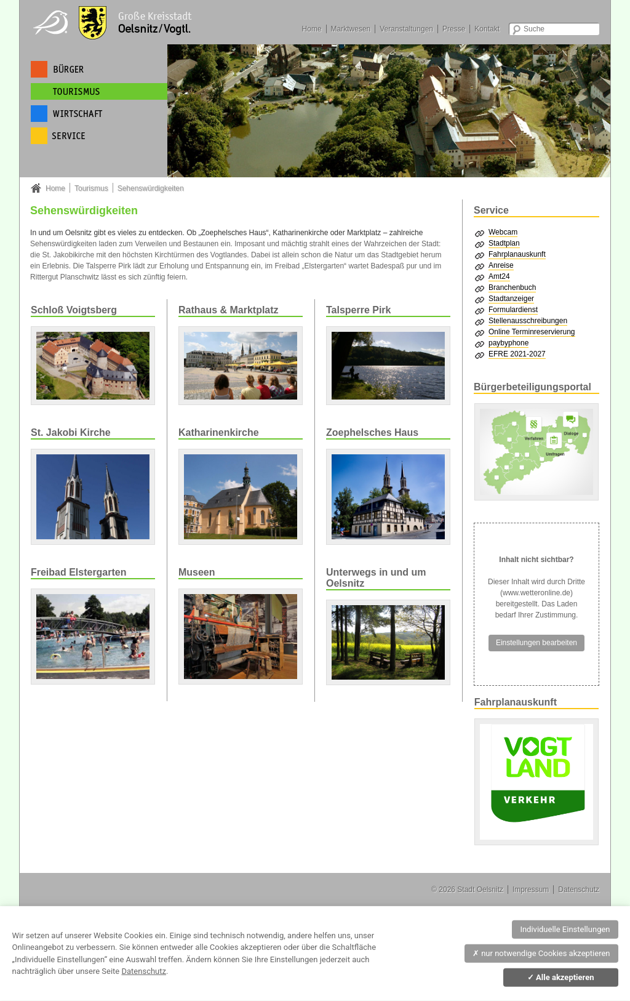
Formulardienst (513, 309)
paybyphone (508, 343)
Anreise (501, 265)
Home (312, 29)
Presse (453, 29)
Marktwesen (351, 29)
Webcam (502, 232)
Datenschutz (578, 889)
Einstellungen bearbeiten (536, 642)
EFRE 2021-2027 (517, 354)
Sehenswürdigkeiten (151, 188)
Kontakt (487, 29)
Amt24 (499, 276)
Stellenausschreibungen (527, 320)
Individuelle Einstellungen (565, 929)
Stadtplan (504, 243)
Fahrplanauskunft (517, 254)
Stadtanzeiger (511, 298)
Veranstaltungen (406, 29)
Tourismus (91, 188)
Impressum (530, 889)
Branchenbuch (512, 287)
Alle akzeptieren (560, 977)
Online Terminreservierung (531, 332)
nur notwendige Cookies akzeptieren (541, 953)
